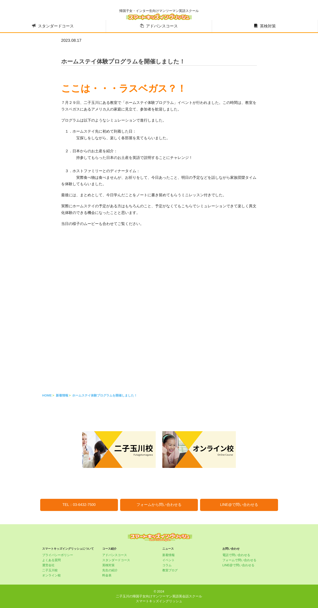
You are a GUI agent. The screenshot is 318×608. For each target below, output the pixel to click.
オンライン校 (51, 575)
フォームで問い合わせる (239, 560)
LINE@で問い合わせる (239, 505)
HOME (47, 395)
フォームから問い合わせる (159, 505)
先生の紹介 (110, 570)
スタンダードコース (56, 26)
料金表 (107, 575)
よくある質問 (51, 560)
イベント (168, 560)
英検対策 (268, 26)
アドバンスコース (162, 26)
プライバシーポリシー (57, 555)
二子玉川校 (50, 570)
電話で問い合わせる (236, 555)
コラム (167, 565)
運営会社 (48, 565)
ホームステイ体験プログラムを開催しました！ (104, 395)
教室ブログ (170, 570)
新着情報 (62, 395)
